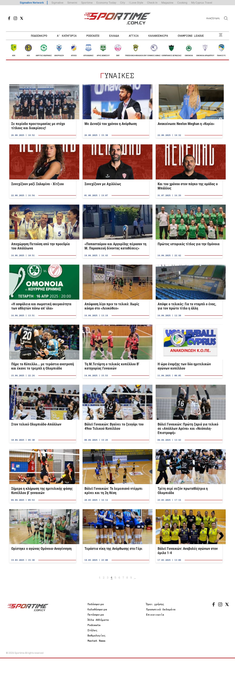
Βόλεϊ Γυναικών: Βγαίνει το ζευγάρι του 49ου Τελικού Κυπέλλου (116, 413)
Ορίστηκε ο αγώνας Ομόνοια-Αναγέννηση (42, 536)
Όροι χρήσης (155, 604)
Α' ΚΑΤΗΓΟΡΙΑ (67, 35)
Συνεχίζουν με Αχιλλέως (116, 171)
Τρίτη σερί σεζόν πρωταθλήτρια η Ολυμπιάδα (189, 476)
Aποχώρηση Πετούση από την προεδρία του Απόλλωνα (42, 231)
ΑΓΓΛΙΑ (134, 35)
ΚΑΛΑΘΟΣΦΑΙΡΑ (158, 35)
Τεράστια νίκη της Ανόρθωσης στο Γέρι (116, 536)
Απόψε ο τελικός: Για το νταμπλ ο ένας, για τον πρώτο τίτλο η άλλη (189, 291)
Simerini (72, 2)
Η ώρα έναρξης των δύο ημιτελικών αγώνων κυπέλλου (189, 351)
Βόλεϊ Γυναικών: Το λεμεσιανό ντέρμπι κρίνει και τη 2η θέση (116, 476)
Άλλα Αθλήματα (98, 619)
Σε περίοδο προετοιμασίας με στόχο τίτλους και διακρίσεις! (42, 111)
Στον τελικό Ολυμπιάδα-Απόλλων (42, 413)
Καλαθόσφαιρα (97, 609)
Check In (152, 2)
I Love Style (136, 2)
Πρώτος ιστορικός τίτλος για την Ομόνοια (189, 231)
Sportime (87, 2)
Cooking (182, 2)
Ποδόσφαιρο (96, 604)
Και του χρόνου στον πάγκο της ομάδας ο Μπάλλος (189, 171)
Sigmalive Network (32, 2)
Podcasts (94, 625)
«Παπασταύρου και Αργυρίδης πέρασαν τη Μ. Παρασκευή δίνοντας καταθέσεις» (116, 231)
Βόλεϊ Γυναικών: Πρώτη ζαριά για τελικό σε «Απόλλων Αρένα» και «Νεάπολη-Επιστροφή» (189, 413)
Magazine (167, 2)
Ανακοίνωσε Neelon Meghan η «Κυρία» (189, 111)
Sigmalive (57, 2)
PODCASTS (93, 35)
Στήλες (92, 630)
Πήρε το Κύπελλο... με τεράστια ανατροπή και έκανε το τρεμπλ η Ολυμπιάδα (42, 351)
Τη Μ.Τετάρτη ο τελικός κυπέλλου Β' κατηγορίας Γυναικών (116, 351)
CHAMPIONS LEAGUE (191, 35)
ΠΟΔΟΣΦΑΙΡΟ (39, 35)
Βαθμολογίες (97, 635)
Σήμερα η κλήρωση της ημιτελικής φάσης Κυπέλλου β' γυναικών (42, 476)
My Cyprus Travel (201, 2)
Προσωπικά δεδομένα (161, 609)
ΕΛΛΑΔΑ (114, 35)
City (122, 2)
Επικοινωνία (155, 614)
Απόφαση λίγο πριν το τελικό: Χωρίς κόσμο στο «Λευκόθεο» (116, 291)
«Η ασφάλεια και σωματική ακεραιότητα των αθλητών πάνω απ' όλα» (42, 291)
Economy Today (106, 2)
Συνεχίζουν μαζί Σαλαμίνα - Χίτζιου (42, 171)
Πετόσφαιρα (96, 614)
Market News (97, 640)
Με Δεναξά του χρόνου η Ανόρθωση (116, 111)
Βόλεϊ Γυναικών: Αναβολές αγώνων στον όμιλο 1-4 (189, 536)
